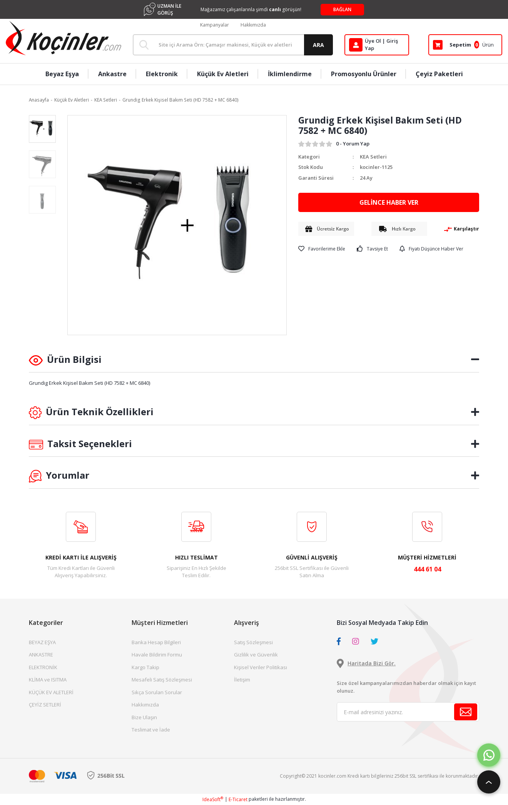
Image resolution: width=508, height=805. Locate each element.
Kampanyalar (214, 25)
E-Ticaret (238, 799)
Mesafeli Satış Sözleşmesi (162, 679)
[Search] (233, 44)
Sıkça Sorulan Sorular (157, 692)
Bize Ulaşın (144, 717)
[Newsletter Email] (408, 711)
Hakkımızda (253, 25)
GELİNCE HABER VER (388, 202)
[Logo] (63, 38)
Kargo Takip (145, 667)
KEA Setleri (373, 156)
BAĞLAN (342, 9)
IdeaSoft (212, 799)
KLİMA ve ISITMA (48, 679)
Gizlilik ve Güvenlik (256, 654)
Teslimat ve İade (151, 729)
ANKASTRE (41, 654)
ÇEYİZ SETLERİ (45, 704)
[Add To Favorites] (321, 249)
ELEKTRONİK (43, 667)
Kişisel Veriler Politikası (260, 667)
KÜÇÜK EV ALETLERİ (51, 692)
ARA (318, 44)
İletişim (242, 679)
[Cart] (465, 44)
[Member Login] (376, 44)
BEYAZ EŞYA (42, 642)
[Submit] (465, 711)
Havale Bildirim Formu (157, 654)
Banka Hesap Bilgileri (156, 642)
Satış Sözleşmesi (253, 642)
